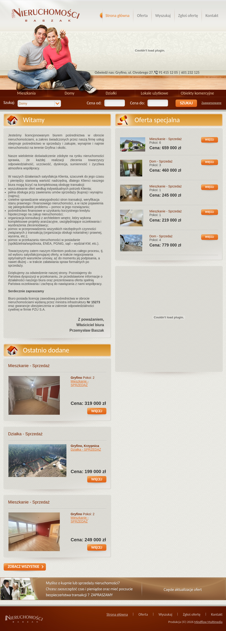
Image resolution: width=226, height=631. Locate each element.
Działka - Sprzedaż (25, 434)
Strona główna (117, 15)
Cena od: (94, 103)
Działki (111, 93)
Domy (69, 93)
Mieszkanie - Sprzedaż (29, 365)
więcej (96, 411)
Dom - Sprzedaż (161, 161)
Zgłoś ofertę (188, 15)
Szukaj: (9, 102)
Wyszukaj (163, 15)
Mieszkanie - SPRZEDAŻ (80, 383)
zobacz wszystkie (23, 566)
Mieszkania (26, 93)
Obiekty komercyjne (197, 93)
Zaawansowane (211, 103)
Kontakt (211, 15)
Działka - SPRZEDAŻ (86, 449)
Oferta (142, 15)
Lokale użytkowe (154, 93)
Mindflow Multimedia (208, 622)
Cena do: (137, 103)
